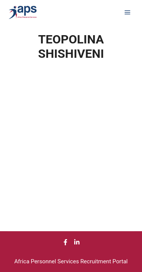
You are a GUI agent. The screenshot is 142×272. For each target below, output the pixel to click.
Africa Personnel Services (47, 261)
